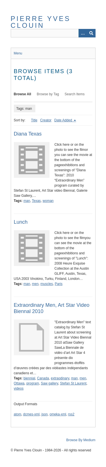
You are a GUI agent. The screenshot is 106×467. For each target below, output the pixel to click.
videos (19, 388)
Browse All (22, 94)
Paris (58, 284)
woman (48, 201)
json (45, 414)
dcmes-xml (31, 414)
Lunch (21, 222)
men (35, 284)
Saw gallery (49, 383)
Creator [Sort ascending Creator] (45, 120)
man (26, 201)
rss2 (71, 414)
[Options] (83, 33)
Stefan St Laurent (73, 383)
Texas (36, 201)
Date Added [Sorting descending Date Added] (63, 120)
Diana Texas (28, 134)
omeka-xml (57, 414)
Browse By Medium (80, 440)
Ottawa (19, 383)
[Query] (53, 33)
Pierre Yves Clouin (41, 22)
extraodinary (60, 378)
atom (17, 414)
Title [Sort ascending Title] (34, 120)
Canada (43, 378)
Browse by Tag (48, 94)
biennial (29, 378)
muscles (46, 284)
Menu (18, 53)
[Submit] (91, 33)
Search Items (75, 94)
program (32, 383)
